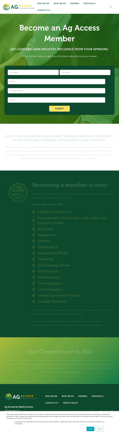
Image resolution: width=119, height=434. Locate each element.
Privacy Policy (70, 403)
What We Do (60, 3)
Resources (89, 3)
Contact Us (43, 10)
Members (74, 3)
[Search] (109, 6)
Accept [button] (90, 429)
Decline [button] (99, 429)
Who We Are (43, 3)
